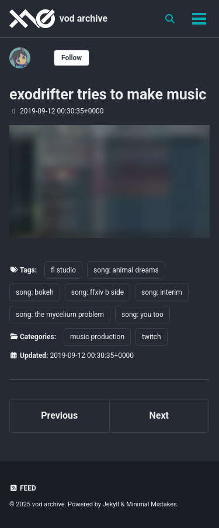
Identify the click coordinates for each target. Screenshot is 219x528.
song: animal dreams (126, 270)
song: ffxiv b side (97, 292)
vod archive (83, 18)
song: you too (142, 314)
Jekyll (111, 504)
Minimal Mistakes (151, 504)
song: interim (161, 292)
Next (159, 415)
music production (97, 337)
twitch (151, 337)
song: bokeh (35, 292)
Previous (59, 415)
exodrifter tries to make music (107, 94)
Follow (71, 58)
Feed (22, 488)
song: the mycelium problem (60, 314)
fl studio (63, 270)
